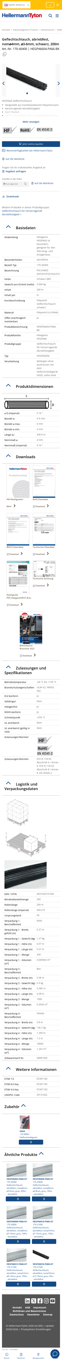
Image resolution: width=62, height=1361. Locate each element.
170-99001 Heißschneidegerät (31, 1127)
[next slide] (58, 83)
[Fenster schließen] (58, 5)
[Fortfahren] (50, 5)
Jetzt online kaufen (31, 144)
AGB (27, 1307)
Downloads (10, 196)
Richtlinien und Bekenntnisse (29, 1311)
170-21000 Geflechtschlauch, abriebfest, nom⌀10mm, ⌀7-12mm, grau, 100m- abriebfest (44, 1222)
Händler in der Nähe (12, 178)
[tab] (31, 228)
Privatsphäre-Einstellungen (36, 1329)
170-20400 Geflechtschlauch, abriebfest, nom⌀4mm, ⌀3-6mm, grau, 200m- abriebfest (18, 1179)
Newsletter (33, 1314)
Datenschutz (17, 1314)
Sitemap (47, 1314)
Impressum (39, 1307)
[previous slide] (3, 83)
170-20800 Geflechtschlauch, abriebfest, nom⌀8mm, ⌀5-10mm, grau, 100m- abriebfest (18, 1222)
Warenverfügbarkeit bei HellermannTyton (27, 150)
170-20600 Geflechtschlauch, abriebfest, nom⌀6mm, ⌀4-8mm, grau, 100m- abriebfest (44, 1179)
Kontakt (17, 1307)
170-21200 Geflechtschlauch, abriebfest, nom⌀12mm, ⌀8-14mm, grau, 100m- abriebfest (18, 1264)
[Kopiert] (4, 54)
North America (16, 4)
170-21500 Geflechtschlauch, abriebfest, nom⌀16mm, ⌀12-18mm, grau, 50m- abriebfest (44, 1264)
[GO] (50, 15)
